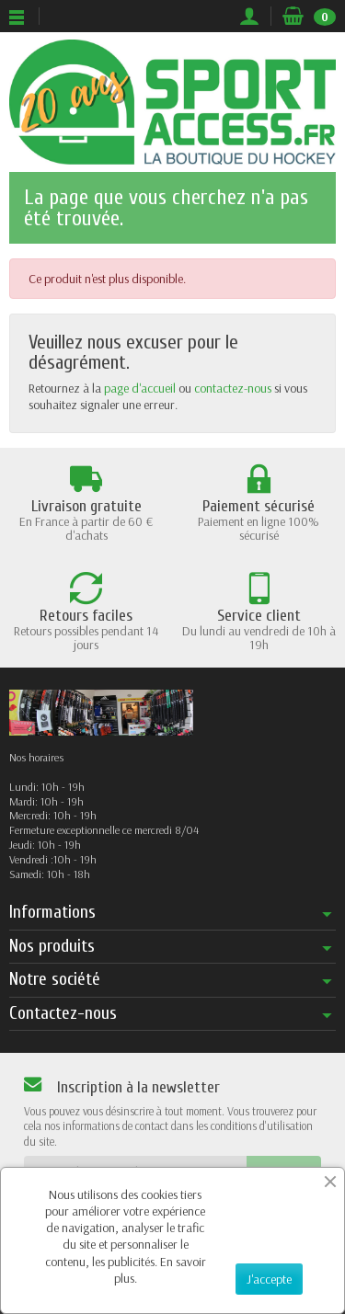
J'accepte (269, 1279)
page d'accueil (140, 388)
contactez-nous (232, 388)
